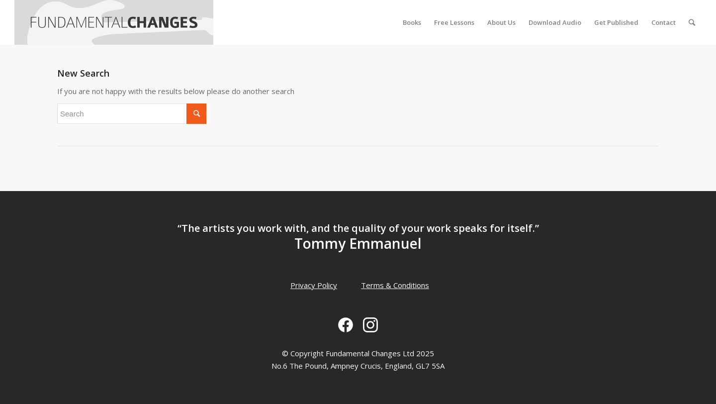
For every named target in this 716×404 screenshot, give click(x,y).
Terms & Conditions (395, 285)
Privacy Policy (313, 285)
